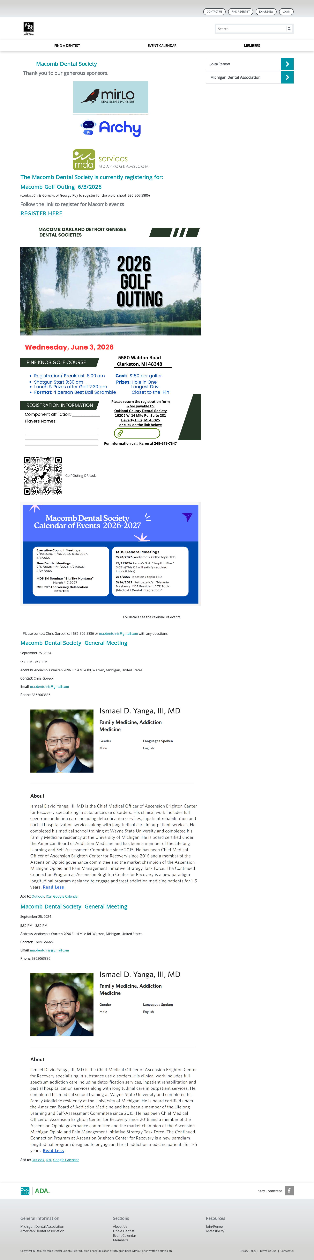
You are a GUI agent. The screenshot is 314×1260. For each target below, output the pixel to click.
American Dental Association (42, 1231)
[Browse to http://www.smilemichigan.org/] (41, 1190)
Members (252, 45)
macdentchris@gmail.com (118, 633)
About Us (120, 1226)
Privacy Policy (248, 1251)
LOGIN (286, 11)
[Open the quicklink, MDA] (250, 77)
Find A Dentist (241, 11)
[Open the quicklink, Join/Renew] (250, 64)
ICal (49, 896)
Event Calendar (162, 45)
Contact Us (214, 11)
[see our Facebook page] (289, 1190)
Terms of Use (268, 1251)
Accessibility (215, 1231)
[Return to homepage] (73, 28)
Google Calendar (66, 896)
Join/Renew (266, 11)
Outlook (38, 896)
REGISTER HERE (41, 213)
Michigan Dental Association (42, 1226)
